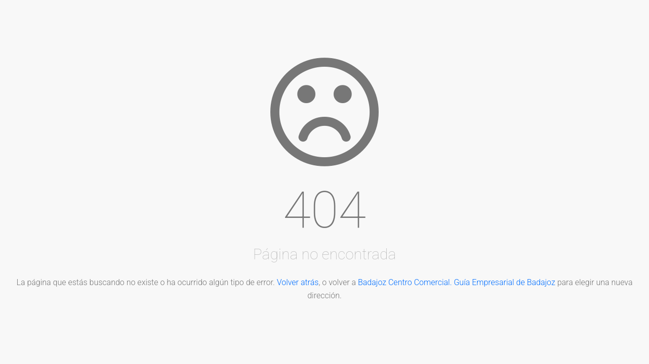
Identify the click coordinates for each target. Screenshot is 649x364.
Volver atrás (298, 282)
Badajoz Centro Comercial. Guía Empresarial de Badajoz (456, 282)
